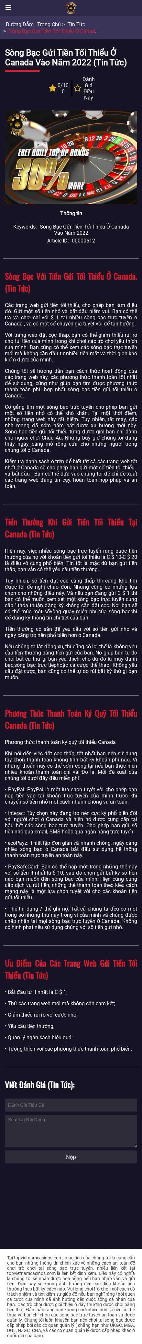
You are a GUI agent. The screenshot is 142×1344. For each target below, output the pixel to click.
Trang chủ (49, 24)
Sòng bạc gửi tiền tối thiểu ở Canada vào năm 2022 (71, 31)
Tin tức (76, 24)
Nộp (71, 1157)
